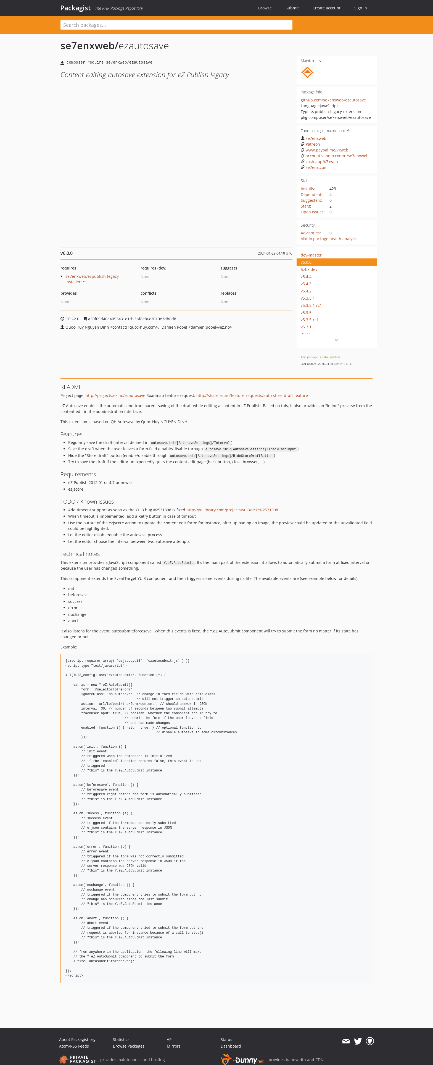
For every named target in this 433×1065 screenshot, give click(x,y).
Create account (326, 8)
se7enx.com (314, 167)
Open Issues (312, 211)
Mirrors (174, 1046)
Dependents (312, 194)
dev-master (311, 255)
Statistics (121, 1039)
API (170, 1039)
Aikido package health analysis (329, 238)
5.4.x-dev (309, 269)
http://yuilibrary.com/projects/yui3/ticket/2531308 (232, 509)
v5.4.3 (306, 283)
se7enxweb (313, 138)
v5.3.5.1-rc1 (311, 305)
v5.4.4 (306, 276)
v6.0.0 (306, 262)
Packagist (75, 7)
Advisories (310, 232)
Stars (305, 206)
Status (226, 1039)
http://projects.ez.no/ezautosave (115, 395)
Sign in (360, 8)
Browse (265, 8)
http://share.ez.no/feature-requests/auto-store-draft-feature (252, 395)
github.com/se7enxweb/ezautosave (333, 100)
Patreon (310, 144)
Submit (292, 8)
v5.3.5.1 (308, 298)
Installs (307, 188)
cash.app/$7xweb (319, 161)
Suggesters (311, 200)
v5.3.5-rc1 (310, 319)
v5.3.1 (306, 326)
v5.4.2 (306, 291)
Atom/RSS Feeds (74, 1046)
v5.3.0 (306, 334)
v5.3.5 (306, 312)
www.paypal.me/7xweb (324, 150)
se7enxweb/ (89, 45)
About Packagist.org (77, 1039)
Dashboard (231, 1046)
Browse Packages (128, 1046)
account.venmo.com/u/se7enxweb (335, 155)
